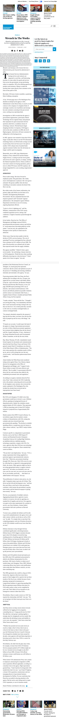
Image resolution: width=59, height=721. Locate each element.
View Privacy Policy (39, 52)
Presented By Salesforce (40, 164)
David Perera (12, 47)
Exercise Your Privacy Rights (50, 1)
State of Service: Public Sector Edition (43, 162)
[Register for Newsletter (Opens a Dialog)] (54, 49)
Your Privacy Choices (35, 1)
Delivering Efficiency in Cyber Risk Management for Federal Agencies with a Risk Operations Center (44, 141)
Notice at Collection (22, 1)
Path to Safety (15, 694)
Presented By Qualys (39, 146)
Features (17, 35)
